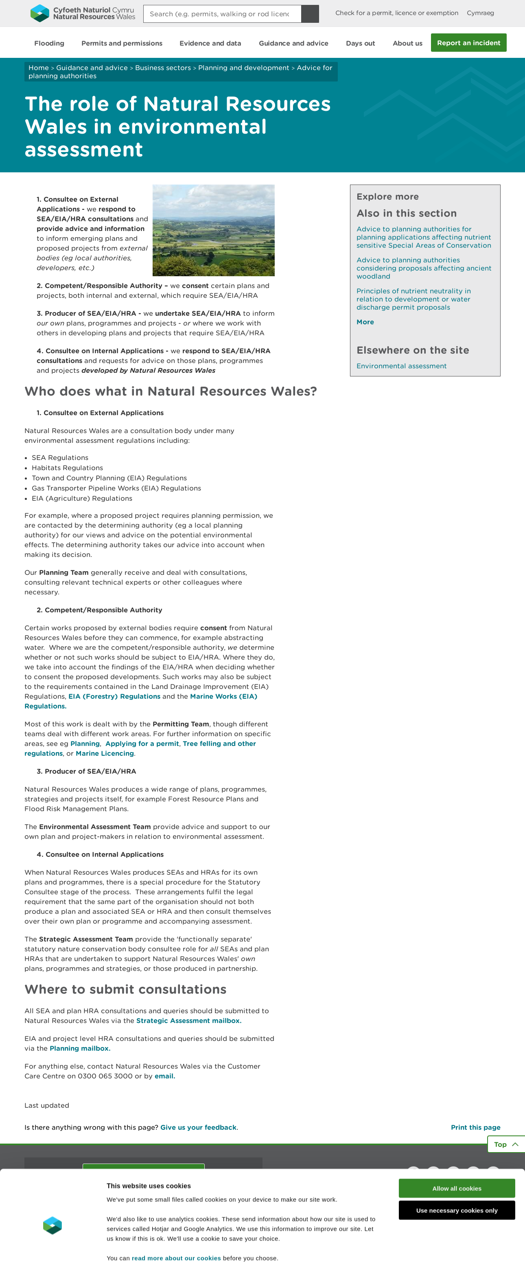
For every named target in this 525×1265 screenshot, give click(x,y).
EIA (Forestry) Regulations (114, 696)
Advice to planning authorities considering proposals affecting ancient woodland (424, 268)
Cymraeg (480, 13)
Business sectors (163, 68)
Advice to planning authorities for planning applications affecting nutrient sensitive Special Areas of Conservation (424, 237)
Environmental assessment (402, 366)
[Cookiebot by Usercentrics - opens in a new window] (52, 1249)
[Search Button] (310, 14)
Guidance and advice (92, 68)
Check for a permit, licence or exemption (397, 13)
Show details (431, 1248)
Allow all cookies (457, 1146)
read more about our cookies (176, 1215)
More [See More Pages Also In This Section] (365, 322)
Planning (85, 743)
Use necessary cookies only (457, 1168)
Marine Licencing (105, 753)
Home (38, 68)
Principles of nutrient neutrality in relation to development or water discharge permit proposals (414, 299)
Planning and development (243, 68)
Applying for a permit (142, 743)
